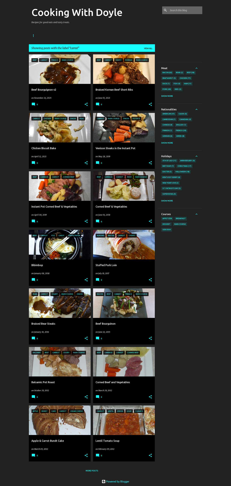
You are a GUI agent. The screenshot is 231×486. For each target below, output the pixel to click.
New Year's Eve (171, 183)
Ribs (178, 89)
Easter (167, 172)
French (181, 130)
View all (148, 48)
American (169, 114)
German (167, 136)
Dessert (166, 224)
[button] (86, 104)
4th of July (169, 160)
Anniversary (187, 160)
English (181, 125)
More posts (92, 471)
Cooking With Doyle (77, 12)
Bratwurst (169, 78)
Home (34, 35)
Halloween (182, 172)
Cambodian (169, 119)
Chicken (185, 78)
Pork (167, 89)
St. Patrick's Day (172, 188)
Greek (180, 136)
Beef (191, 72)
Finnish (167, 130)
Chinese (167, 125)
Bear (179, 72)
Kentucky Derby (171, 177)
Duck (166, 83)
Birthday (168, 166)
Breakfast (181, 218)
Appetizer (167, 218)
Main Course (180, 224)
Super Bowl (169, 194)
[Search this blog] (185, 10)
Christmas (184, 166)
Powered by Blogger (115, 481)
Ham (188, 83)
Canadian (185, 119)
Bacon (167, 72)
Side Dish (167, 229)
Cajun (183, 114)
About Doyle (52, 35)
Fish (177, 83)
